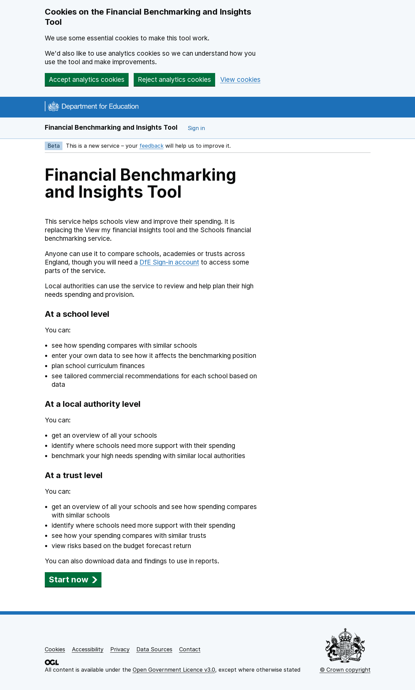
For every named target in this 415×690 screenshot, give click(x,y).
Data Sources (154, 649)
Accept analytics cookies (87, 80)
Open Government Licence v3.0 (174, 669)
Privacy (120, 649)
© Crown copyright (345, 669)
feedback (151, 145)
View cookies (240, 79)
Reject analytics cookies (174, 80)
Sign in (196, 128)
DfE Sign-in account (169, 262)
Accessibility (87, 649)
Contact (190, 649)
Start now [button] (73, 579)
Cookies (55, 649)
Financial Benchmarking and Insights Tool (111, 127)
